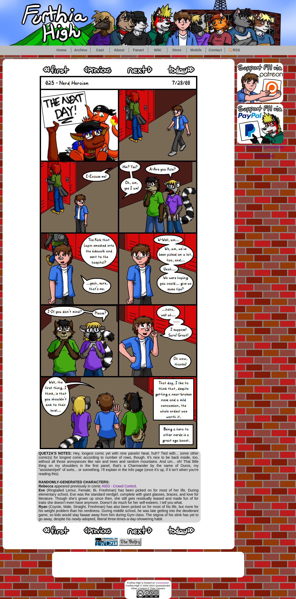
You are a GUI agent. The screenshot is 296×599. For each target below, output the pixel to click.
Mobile (196, 50)
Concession (162, 582)
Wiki (157, 50)
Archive (80, 50)
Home (62, 50)
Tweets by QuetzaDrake (265, 147)
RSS (234, 50)
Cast (100, 50)
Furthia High (265, 156)
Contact (215, 50)
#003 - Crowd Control (119, 486)
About (119, 50)
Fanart (138, 50)
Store (176, 50)
